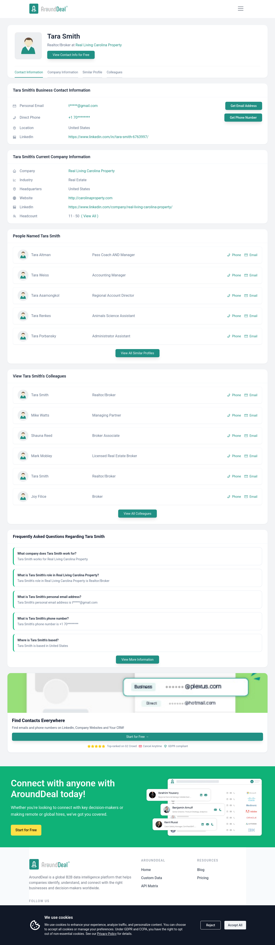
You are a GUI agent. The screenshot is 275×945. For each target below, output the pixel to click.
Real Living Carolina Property (98, 45)
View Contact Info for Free (71, 55)
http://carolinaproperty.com (90, 198)
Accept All (235, 925)
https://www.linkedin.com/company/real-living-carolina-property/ (120, 207)
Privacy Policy (107, 934)
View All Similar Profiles (137, 353)
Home (146, 870)
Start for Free (137, 736)
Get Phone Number (243, 117)
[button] (137, 255)
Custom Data (151, 878)
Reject (210, 925)
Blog (200, 870)
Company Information (62, 72)
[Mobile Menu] (240, 8)
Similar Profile (92, 72)
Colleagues (114, 72)
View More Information (137, 659)
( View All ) (89, 216)
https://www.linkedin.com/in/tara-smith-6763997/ (108, 137)
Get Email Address (244, 106)
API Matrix (149, 886)
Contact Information (29, 72)
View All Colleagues (137, 513)
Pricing (203, 878)
